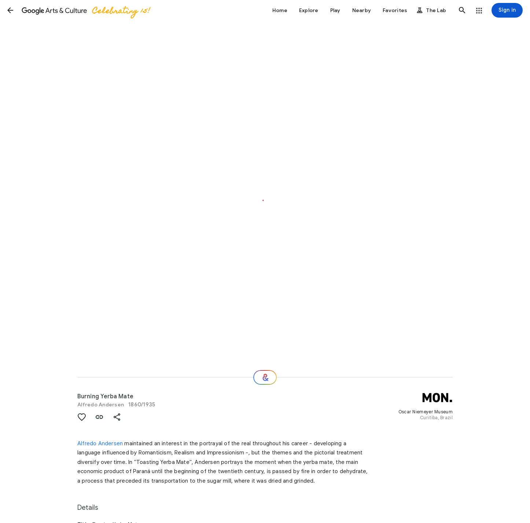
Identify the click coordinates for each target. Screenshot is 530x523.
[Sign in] (507, 10)
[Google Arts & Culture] (85, 10)
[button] (10, 10)
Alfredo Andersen (100, 404)
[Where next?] (265, 377)
